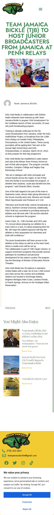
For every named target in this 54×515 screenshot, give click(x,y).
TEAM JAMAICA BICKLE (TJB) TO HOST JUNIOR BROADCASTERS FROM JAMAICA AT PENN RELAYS (27, 38)
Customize (27, 502)
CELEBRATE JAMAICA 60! (34, 378)
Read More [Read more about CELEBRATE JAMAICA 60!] (27, 383)
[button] (40, 9)
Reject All (27, 509)
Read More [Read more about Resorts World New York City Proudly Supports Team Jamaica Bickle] (27, 367)
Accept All (27, 495)
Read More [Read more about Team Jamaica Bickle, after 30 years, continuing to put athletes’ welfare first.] (27, 351)
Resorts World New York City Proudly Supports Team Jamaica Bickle (33, 360)
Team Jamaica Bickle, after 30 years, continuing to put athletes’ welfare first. (35, 333)
